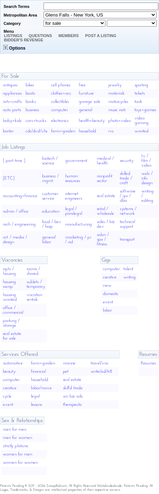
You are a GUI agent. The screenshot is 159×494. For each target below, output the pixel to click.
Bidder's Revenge (23, 40)
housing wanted (10, 297)
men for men (14, 429)
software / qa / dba (128, 196)
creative (110, 277)
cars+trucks (36, 120)
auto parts (12, 110)
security (126, 160)
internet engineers (73, 196)
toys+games (145, 110)
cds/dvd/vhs (36, 131)
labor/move (41, 388)
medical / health (105, 161)
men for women (17, 437)
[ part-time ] (14, 160)
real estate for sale (12, 336)
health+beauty (92, 120)
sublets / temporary (36, 284)
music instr (117, 110)
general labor (48, 239)
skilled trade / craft (126, 178)
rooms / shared (33, 271)
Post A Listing (101, 35)
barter (8, 131)
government (76, 160)
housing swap (9, 284)
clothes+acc (61, 93)
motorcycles (118, 101)
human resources (72, 178)
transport (127, 239)
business (32, 110)
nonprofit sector (105, 178)
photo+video (119, 120)
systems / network (128, 211)
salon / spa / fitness (103, 239)
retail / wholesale (105, 211)
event (108, 302)
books (31, 101)
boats (30, 93)
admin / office (15, 211)
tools (138, 101)
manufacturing (78, 224)
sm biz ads (73, 396)
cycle (7, 396)
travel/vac (100, 363)
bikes (30, 85)
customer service (50, 196)
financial (38, 371)
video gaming (142, 120)
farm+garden (63, 131)
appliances (12, 93)
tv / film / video (146, 161)
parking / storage (11, 323)
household (87, 131)
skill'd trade (73, 388)
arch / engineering (19, 224)
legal (35, 396)
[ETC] (8, 178)
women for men (17, 454)
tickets (140, 93)
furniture (86, 93)
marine (69, 363)
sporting (141, 85)
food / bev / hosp (51, 224)
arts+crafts (12, 101)
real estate (106, 196)
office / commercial (13, 310)
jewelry (115, 85)
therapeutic (72, 404)
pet (66, 371)
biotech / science (50, 161)
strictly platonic (15, 446)
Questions (40, 35)
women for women (20, 462)
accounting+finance (20, 196)
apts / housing (9, 271)
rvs (111, 131)
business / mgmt (50, 178)
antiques (10, 85)
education (50, 211)
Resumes (148, 363)
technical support (127, 224)
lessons (36, 404)
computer (59, 110)
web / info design (147, 178)
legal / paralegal (73, 211)
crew (107, 285)
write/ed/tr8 (101, 371)
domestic (110, 293)
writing (129, 277)
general (85, 110)
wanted (142, 131)
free (82, 85)
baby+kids (12, 120)
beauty (9, 371)
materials (116, 93)
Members (69, 35)
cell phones (61, 85)
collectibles (60, 101)
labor (107, 310)
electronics (60, 120)
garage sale (89, 101)
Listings (13, 35)
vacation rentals (34, 297)
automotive (13, 363)
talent (128, 269)
